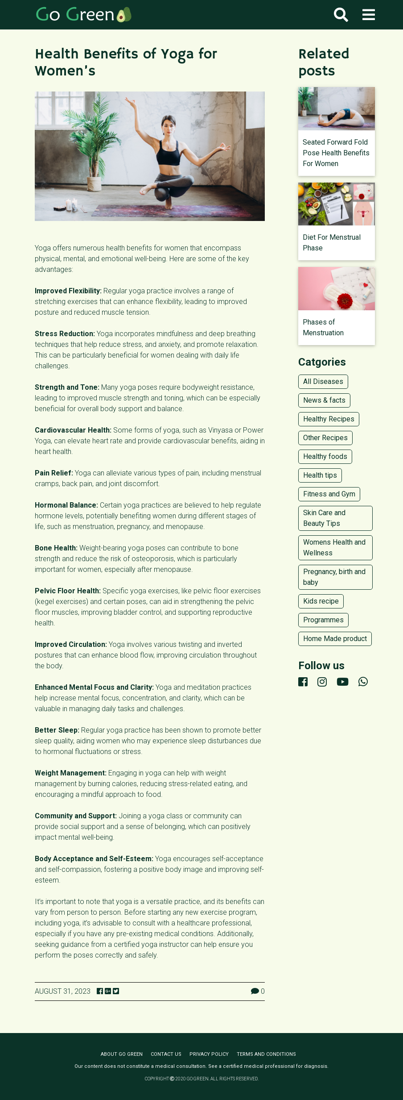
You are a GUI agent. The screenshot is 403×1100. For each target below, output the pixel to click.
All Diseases (323, 381)
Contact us (166, 1054)
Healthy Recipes (328, 419)
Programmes (323, 620)
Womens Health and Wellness (334, 547)
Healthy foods (325, 456)
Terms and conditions (266, 1054)
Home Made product (335, 638)
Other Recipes (325, 437)
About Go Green (122, 1054)
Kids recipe (321, 601)
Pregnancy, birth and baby (334, 577)
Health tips (320, 475)
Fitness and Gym (329, 494)
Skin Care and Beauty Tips (324, 518)
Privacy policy (209, 1054)
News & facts (324, 400)
